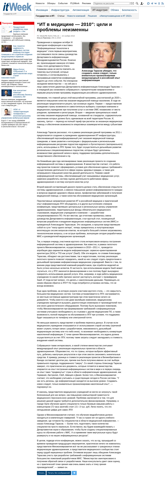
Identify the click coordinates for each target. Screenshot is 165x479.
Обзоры (51, 3)
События (63, 3)
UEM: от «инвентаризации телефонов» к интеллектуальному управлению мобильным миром (16, 113)
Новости (40, 3)
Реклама (86, 3)
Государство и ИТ (10, 14)
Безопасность (129, 10)
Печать (41, 473)
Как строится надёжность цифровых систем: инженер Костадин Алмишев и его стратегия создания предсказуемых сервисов (16, 51)
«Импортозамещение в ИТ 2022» (115, 16)
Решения (92, 16)
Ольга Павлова (43, 38)
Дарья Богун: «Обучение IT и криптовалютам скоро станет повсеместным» (16, 73)
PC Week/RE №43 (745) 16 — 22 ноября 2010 (56, 36)
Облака (115, 10)
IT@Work (74, 3)
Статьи (61, 16)
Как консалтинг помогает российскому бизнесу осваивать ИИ (22, 93)
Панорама (7, 23)
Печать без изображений (59, 473)
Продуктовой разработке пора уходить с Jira (20, 29)
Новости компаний (76, 16)
